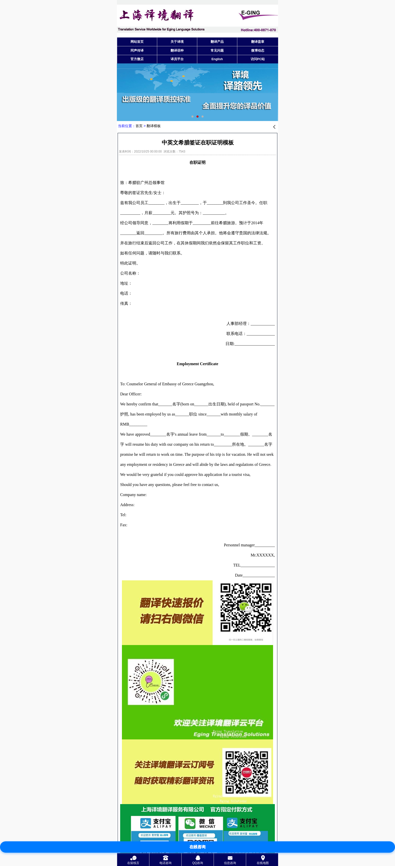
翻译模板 (154, 126)
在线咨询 (197, 847)
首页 (139, 126)
